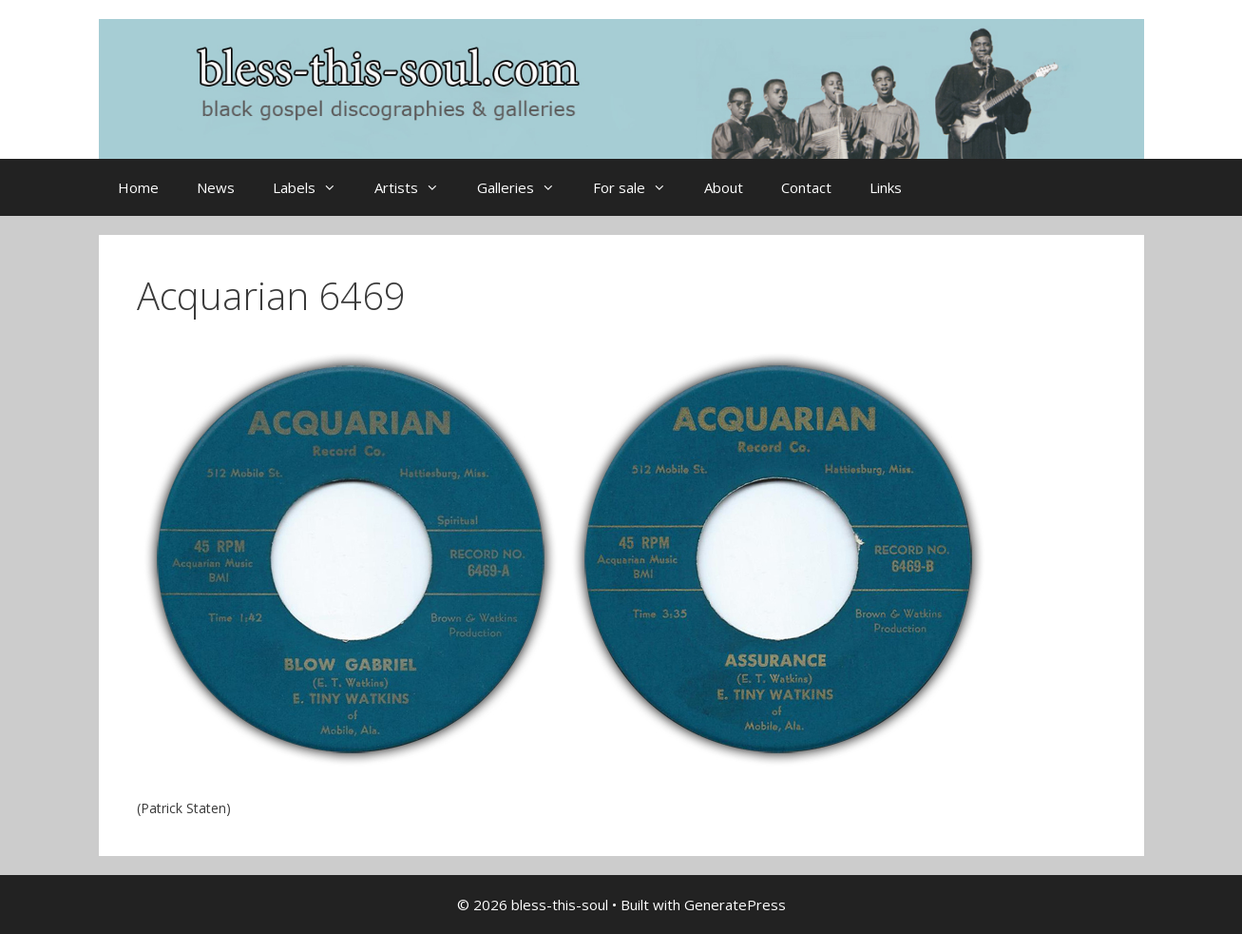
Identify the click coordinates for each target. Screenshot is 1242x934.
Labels (314, 187)
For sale (639, 187)
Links (885, 187)
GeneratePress (735, 904)
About (723, 187)
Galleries (525, 187)
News (216, 187)
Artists (416, 187)
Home (138, 187)
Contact (806, 187)
